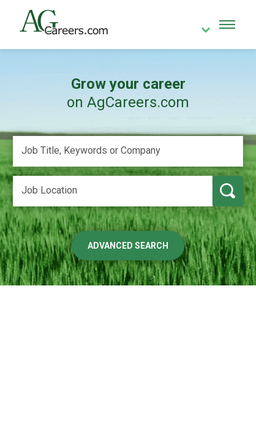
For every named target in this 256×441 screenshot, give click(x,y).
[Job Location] (113, 191)
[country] (201, 31)
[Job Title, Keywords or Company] (128, 151)
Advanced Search (128, 246)
